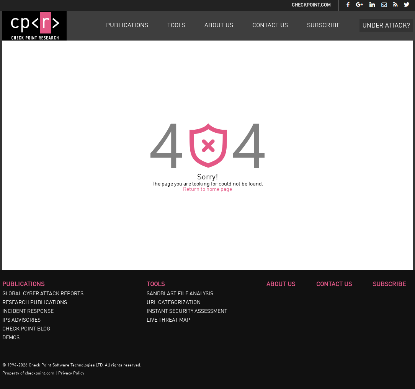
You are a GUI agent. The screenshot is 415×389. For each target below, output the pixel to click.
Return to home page (207, 189)
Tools (176, 26)
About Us (218, 26)
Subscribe (323, 26)
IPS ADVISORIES (21, 320)
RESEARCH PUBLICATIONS (34, 302)
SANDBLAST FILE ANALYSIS (180, 293)
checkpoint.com (39, 373)
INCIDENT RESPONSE (28, 311)
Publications (127, 26)
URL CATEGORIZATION (174, 302)
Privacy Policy (71, 373)
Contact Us (270, 26)
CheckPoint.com (311, 5)
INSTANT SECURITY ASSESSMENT (187, 311)
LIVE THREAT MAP (168, 320)
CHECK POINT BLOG (26, 329)
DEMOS (11, 337)
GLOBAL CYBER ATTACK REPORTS (42, 293)
